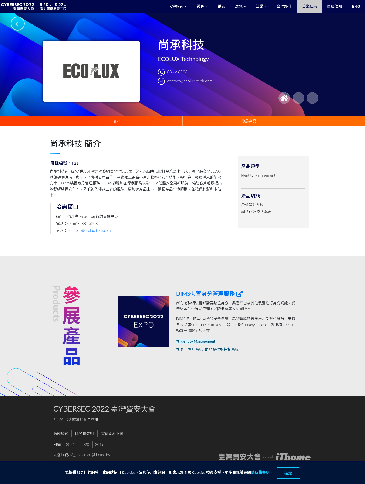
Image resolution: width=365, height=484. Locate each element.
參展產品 (248, 121)
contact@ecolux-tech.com (190, 80)
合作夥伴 (284, 6)
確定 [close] (288, 473)
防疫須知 (334, 6)
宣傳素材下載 (112, 433)
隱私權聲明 (260, 472)
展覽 (239, 6)
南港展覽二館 (85, 419)
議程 (200, 6)
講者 (221, 6)
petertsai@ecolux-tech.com (89, 230)
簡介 (116, 121)
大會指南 (176, 6)
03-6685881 (178, 71)
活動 (260, 6)
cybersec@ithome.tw (93, 454)
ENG (356, 6)
